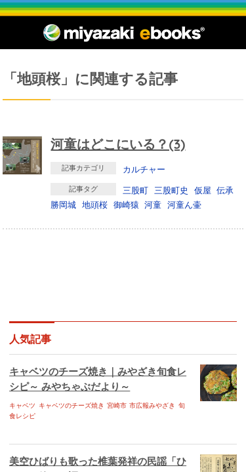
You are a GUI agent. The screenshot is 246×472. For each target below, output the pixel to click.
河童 (152, 204)
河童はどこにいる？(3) (118, 144)
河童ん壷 (184, 204)
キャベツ (22, 405)
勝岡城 (63, 204)
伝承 (225, 190)
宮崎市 (117, 405)
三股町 (135, 190)
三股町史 (171, 190)
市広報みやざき (152, 405)
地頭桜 (95, 204)
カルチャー (144, 169)
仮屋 (202, 190)
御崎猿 (126, 204)
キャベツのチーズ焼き (71, 405)
